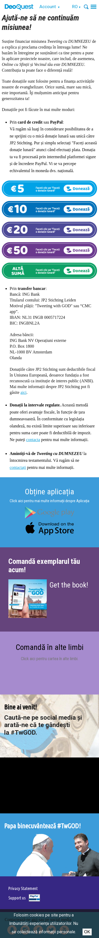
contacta (33, 439)
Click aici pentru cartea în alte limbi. (49, 658)
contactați (18, 467)
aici (23, 392)
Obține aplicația (49, 491)
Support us (17, 897)
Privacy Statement (23, 888)
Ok (87, 932)
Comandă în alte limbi (50, 647)
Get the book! (68, 585)
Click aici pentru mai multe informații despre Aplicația (49, 501)
